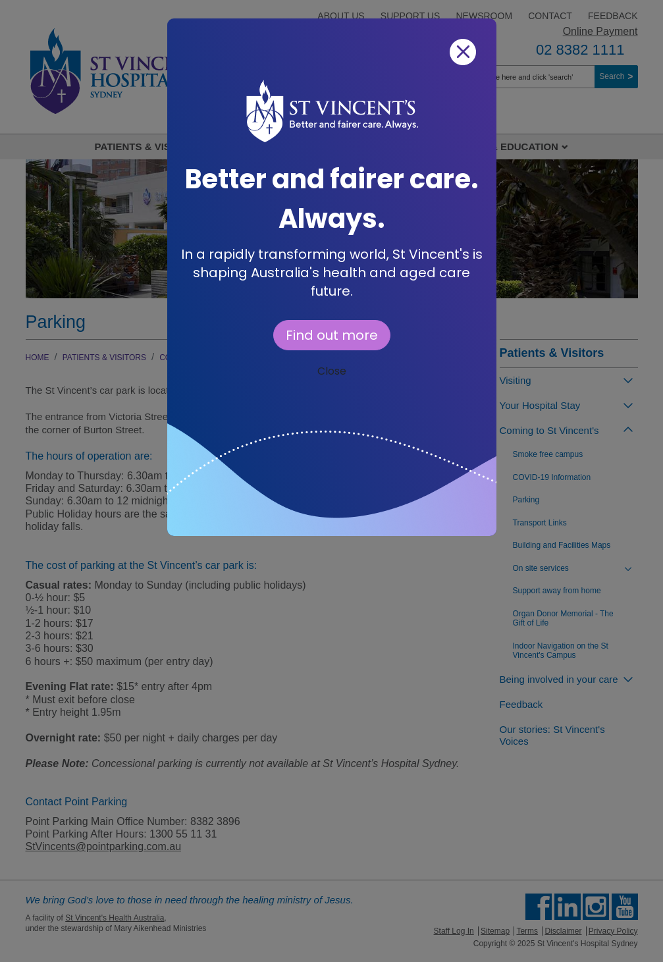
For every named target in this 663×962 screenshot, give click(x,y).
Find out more (332, 335)
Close (331, 371)
